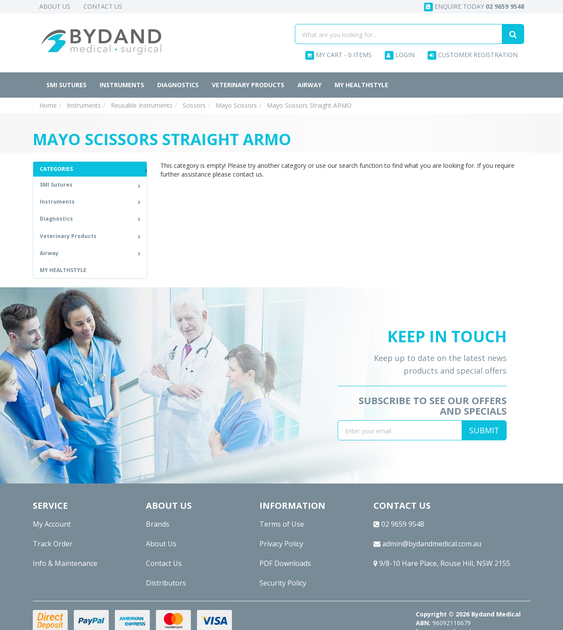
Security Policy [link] (282, 583)
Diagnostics (178, 85)
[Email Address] (400, 430)
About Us (54, 6)
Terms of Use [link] (281, 524)
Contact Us (102, 6)
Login (399, 55)
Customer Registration (473, 55)
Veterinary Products (248, 85)
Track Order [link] (53, 543)
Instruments (122, 85)
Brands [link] (157, 524)
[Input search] (398, 34)
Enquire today (474, 6)
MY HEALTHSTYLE (361, 85)
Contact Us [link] (164, 563)
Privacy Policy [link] (281, 543)
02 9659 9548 (398, 524)
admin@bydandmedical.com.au (427, 543)
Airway (309, 85)
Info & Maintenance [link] (65, 563)
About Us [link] (161, 543)
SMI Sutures (66, 85)
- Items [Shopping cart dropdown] (338, 55)
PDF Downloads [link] (285, 563)
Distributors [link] (166, 583)
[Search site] (513, 34)
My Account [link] (52, 524)
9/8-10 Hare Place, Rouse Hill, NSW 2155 (441, 563)
